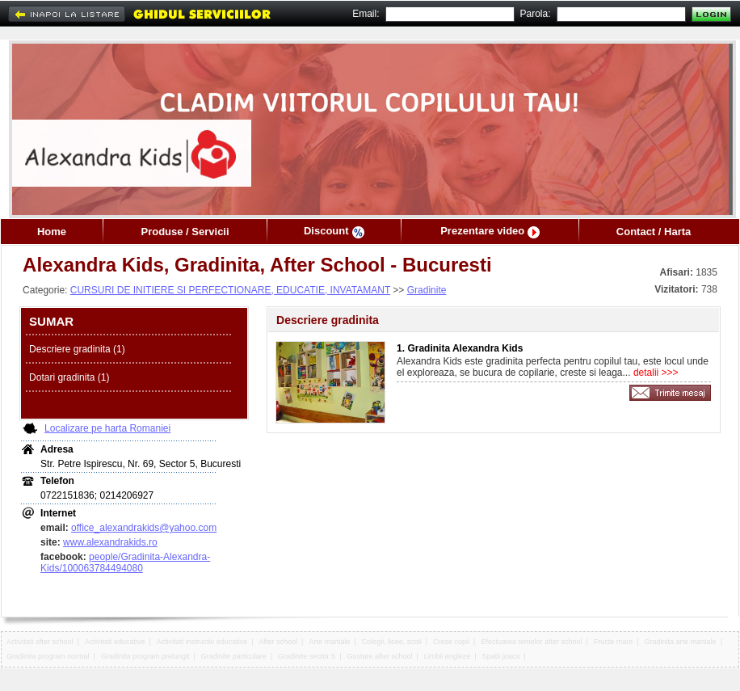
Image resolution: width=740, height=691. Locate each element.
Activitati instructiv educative (202, 642)
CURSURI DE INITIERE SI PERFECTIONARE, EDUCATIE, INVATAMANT (230, 290)
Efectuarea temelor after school (531, 642)
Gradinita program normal (48, 656)
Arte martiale (329, 642)
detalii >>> (655, 372)
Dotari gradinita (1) (69, 377)
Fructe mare (613, 642)
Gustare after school (379, 656)
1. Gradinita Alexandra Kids (460, 348)
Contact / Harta (653, 231)
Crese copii (451, 642)
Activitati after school (40, 642)
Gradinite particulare (234, 656)
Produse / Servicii (185, 231)
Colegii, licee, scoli (392, 642)
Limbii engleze (447, 656)
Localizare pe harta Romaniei (107, 428)
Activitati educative (115, 642)
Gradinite (427, 290)
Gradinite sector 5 (306, 656)
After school (278, 642)
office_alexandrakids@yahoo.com (144, 527)
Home (51, 231)
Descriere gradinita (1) (77, 349)
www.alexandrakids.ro (110, 542)
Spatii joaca (501, 656)
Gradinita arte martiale (681, 642)
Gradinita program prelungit (145, 656)
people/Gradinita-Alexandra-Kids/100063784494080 (125, 562)
